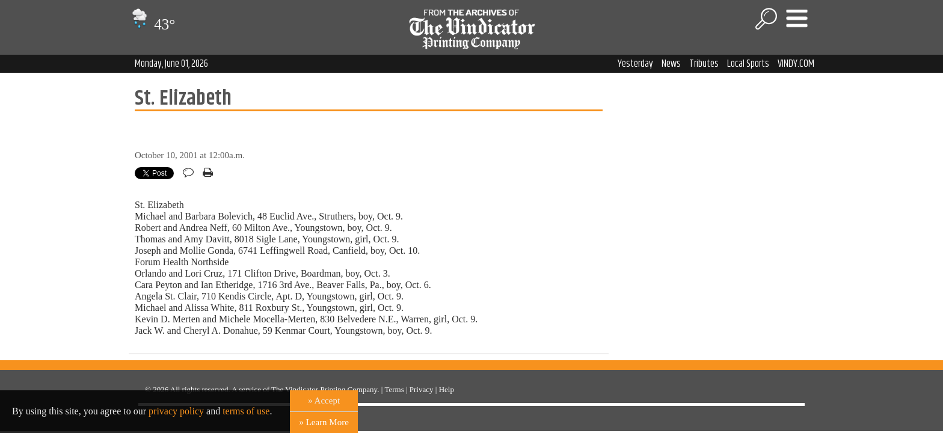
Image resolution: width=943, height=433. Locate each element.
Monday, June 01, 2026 (171, 64)
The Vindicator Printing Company (324, 389)
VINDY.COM (796, 64)
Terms (394, 389)
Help (446, 389)
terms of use (246, 411)
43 (152, 24)
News (671, 64)
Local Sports (748, 64)
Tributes (704, 64)
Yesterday (635, 64)
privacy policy (176, 411)
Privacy (422, 389)
